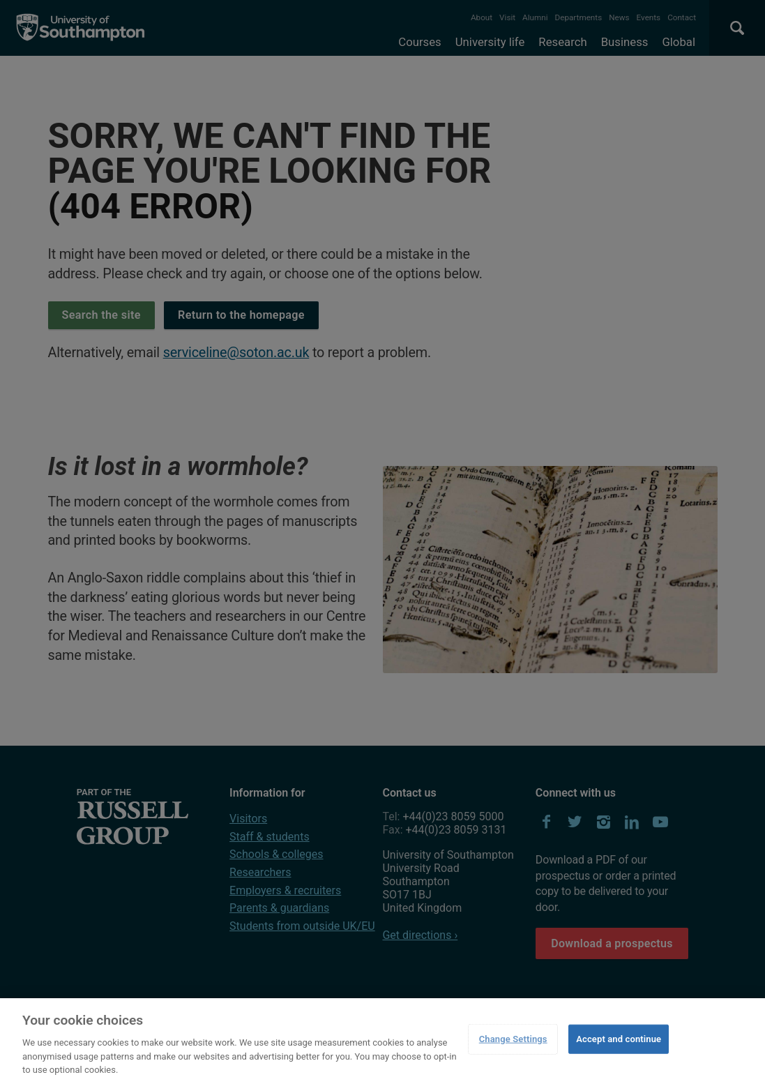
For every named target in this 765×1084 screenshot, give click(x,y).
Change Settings (513, 1039)
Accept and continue (618, 1039)
